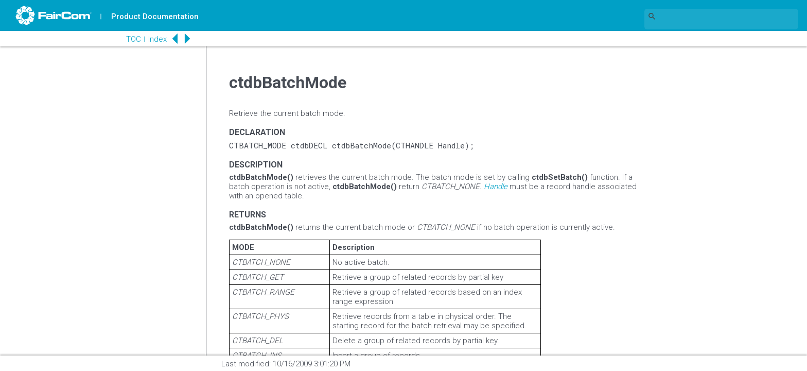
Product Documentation (155, 16)
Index (157, 39)
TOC (133, 39)
